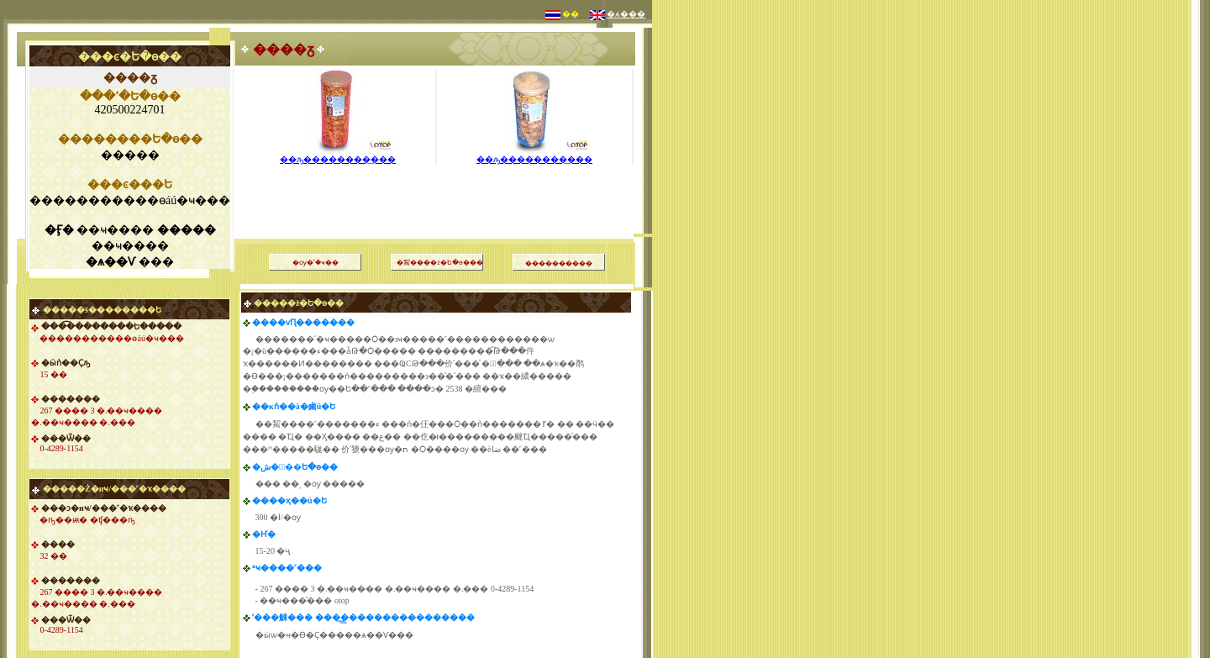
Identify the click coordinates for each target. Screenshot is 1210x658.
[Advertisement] (437, 180)
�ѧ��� (626, 13)
